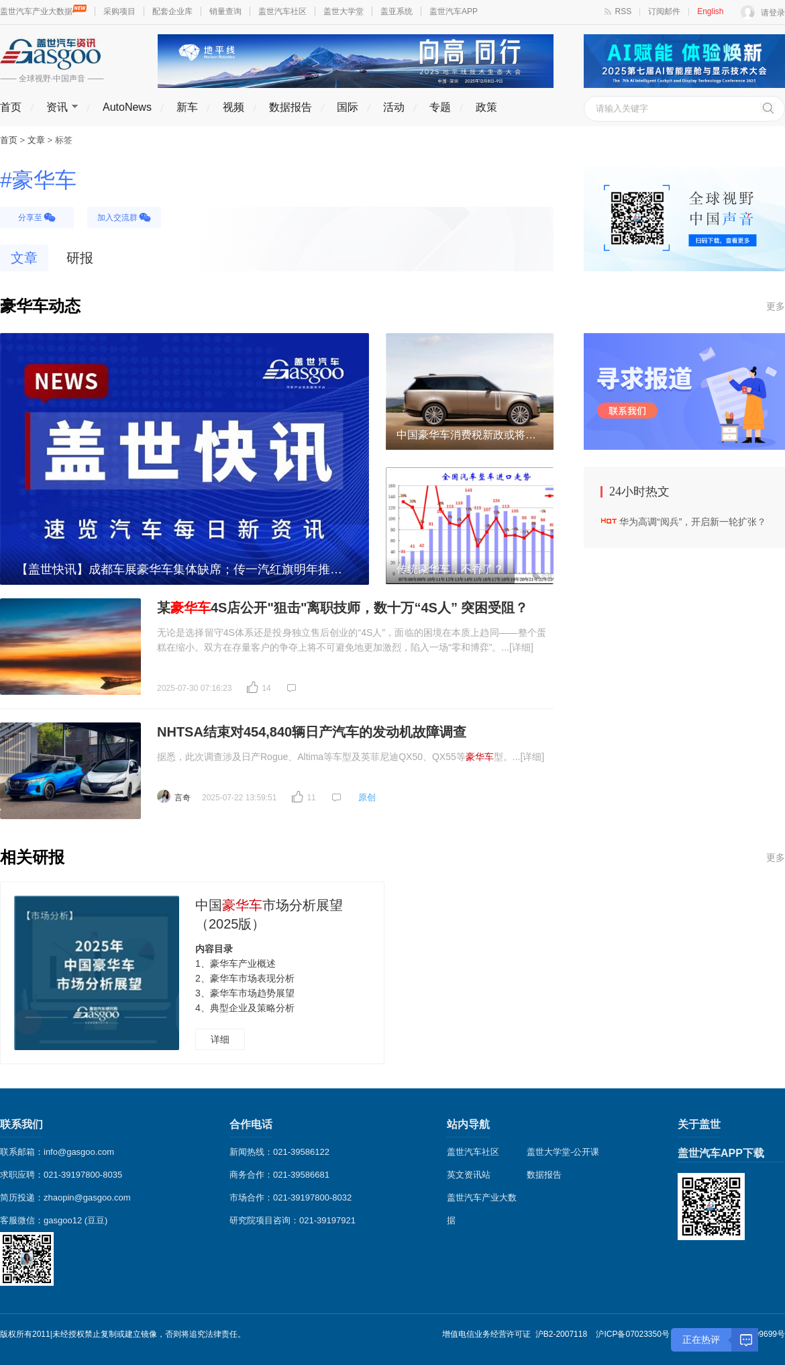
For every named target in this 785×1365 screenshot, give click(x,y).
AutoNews (127, 107)
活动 (394, 107)
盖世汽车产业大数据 (43, 11)
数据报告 (290, 107)
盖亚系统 (396, 11)
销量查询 (225, 11)
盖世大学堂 (343, 11)
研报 (79, 257)
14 (266, 688)
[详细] (521, 647)
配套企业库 (172, 11)
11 (311, 797)
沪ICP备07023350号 (632, 1334)
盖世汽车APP (453, 11)
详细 (220, 1039)
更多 (775, 306)
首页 (10, 107)
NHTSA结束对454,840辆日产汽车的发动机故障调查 (311, 731)
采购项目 (119, 11)
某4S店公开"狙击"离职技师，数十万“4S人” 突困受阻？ (342, 607)
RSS (623, 11)
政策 (486, 107)
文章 (24, 257)
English (710, 11)
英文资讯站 (468, 1175)
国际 (347, 107)
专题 (440, 107)
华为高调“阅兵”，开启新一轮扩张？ (692, 521)
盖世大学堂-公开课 (563, 1152)
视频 (233, 107)
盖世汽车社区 (282, 11)
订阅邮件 (664, 11)
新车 (187, 107)
